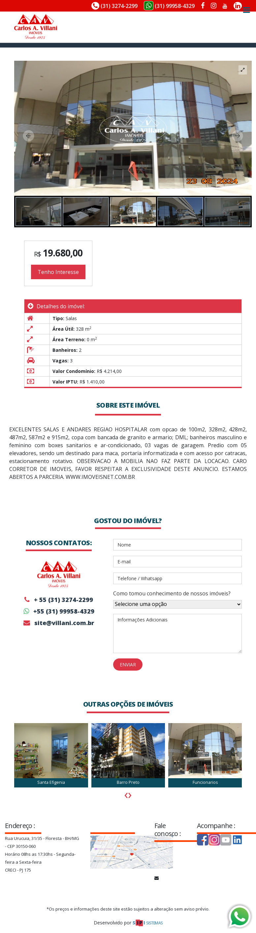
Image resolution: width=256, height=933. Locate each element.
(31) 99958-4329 (169, 5)
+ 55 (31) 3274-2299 (58, 600)
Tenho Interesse (58, 272)
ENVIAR (128, 664)
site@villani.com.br (58, 623)
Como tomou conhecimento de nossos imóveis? (172, 593)
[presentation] (126, 794)
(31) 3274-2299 (114, 6)
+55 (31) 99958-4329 (58, 611)
